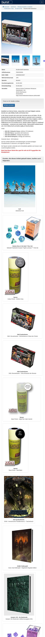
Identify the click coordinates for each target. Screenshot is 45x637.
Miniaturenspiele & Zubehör (25, 7)
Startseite (6, 7)
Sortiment (13, 7)
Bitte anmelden (9, 105)
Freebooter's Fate (9, 8)
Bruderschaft (18, 8)
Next (44, 61)
